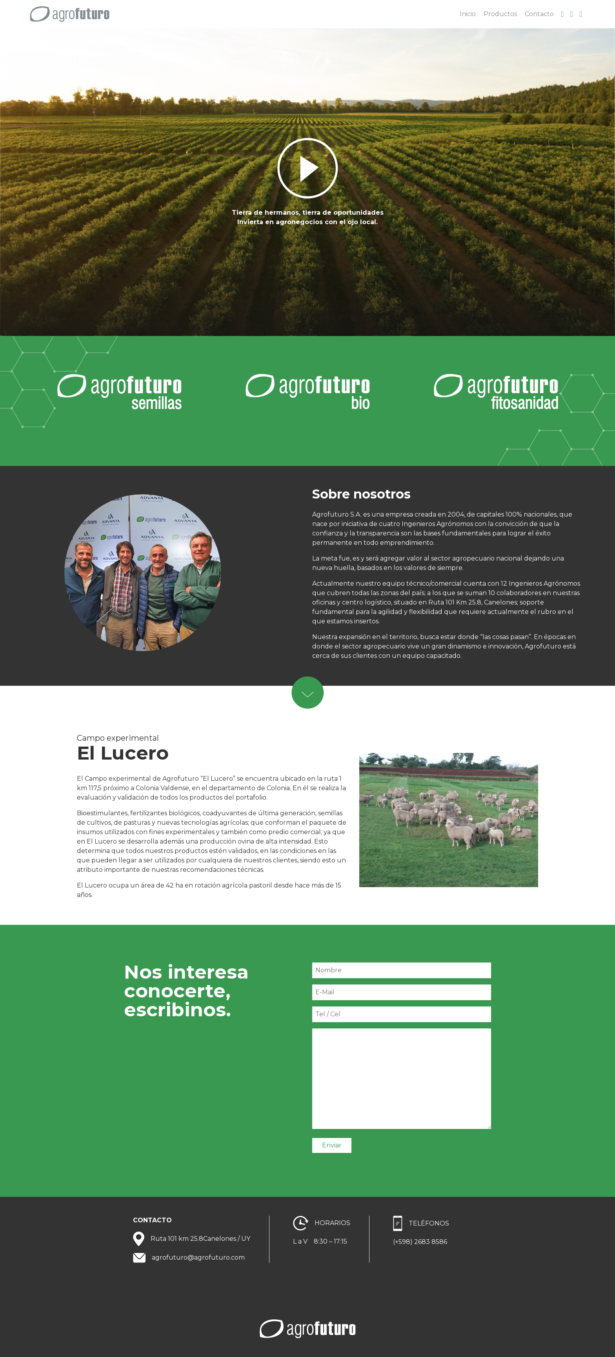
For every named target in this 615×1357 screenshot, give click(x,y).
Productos (500, 14)
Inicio (468, 14)
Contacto (539, 14)
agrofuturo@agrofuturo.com (198, 1257)
